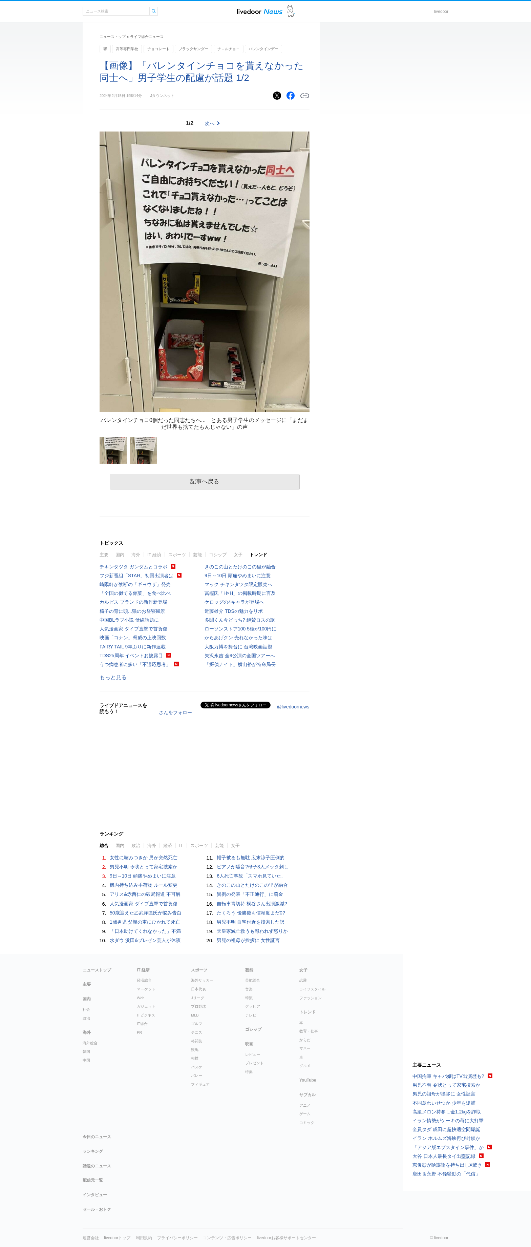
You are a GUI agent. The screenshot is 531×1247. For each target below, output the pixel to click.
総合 (104, 845)
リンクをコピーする (305, 96)
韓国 (86, 1051)
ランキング (93, 1151)
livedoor (441, 11)
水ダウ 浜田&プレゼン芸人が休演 (145, 940)
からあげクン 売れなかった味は (238, 637)
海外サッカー (202, 980)
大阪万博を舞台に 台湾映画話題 (238, 646)
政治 (135, 845)
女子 (238, 554)
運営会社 (91, 1237)
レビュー (252, 1054)
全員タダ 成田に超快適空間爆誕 (446, 1129)
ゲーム (305, 1114)
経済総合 (144, 980)
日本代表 (198, 989)
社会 (86, 1009)
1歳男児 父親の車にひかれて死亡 (145, 922)
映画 (249, 1044)
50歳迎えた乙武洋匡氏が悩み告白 (146, 913)
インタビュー (95, 1194)
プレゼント (254, 1063)
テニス (196, 1032)
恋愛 (303, 980)
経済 (167, 845)
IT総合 (142, 1024)
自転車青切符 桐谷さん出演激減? (252, 903)
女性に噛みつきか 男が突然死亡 (143, 857)
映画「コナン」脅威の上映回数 (133, 637)
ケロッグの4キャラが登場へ (234, 602)
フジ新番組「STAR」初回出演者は (136, 575)
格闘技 (196, 1041)
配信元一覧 (93, 1180)
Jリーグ (197, 998)
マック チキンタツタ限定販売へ (238, 584)
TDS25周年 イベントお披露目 (131, 655)
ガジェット (146, 1006)
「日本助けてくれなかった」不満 (145, 931)
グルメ (305, 1066)
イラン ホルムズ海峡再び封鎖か (446, 1138)
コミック (306, 1123)
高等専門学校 (127, 49)
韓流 (249, 998)
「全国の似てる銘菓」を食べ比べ (135, 593)
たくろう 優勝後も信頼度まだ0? (251, 913)
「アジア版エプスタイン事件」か (448, 1147)
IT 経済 (154, 554)
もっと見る (113, 677)
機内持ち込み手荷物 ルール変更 (143, 885)
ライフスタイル (312, 989)
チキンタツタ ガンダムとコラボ (133, 566)
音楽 (249, 989)
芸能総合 (252, 980)
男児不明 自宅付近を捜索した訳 (250, 922)
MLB (195, 1015)
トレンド (258, 554)
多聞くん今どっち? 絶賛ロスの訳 (240, 620)
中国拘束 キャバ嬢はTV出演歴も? (448, 1076)
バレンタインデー (263, 49)
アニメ (305, 1105)
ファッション (310, 998)
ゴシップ (218, 554)
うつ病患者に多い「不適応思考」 (135, 664)
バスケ (196, 1067)
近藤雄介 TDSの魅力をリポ (234, 611)
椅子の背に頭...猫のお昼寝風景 (132, 611)
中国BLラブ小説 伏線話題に (129, 620)
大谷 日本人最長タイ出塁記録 (443, 1156)
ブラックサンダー (193, 49)
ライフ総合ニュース (147, 37)
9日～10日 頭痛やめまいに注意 (238, 575)
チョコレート (158, 49)
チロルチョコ (228, 49)
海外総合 (90, 1043)
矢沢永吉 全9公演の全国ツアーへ (240, 655)
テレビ (250, 1015)
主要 (104, 554)
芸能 (197, 554)
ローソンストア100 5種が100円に (240, 628)
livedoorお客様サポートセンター (286, 1237)
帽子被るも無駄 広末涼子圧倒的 (250, 857)
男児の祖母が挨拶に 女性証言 (248, 940)
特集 (249, 1072)
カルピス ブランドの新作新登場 (133, 602)
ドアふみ (291, 11)
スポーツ (177, 554)
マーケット (146, 989)
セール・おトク (97, 1209)
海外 (135, 554)
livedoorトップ (117, 1237)
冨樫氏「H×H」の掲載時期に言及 (240, 593)
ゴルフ (196, 1024)
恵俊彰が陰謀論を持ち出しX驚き (447, 1165)
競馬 (194, 1050)
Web (140, 998)
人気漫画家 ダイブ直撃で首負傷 (133, 628)
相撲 (194, 1058)
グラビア (252, 1006)
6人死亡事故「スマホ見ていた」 (251, 876)
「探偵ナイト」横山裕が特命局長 (240, 664)
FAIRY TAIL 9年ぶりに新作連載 (133, 646)
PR (139, 1032)
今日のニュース (97, 1136)
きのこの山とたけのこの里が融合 (240, 566)
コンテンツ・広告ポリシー (227, 1237)
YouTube (307, 1080)
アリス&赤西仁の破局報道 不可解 (145, 894)
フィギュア (200, 1084)
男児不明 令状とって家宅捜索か (143, 866)
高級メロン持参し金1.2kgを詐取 (446, 1111)
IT (181, 845)
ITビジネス (146, 1015)
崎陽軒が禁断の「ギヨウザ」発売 (135, 584)
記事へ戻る (204, 481)
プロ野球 (198, 1006)
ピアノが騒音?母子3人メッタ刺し (253, 866)
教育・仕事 (308, 1031)
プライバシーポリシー (177, 1237)
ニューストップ (113, 37)
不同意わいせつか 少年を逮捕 (443, 1103)
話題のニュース (97, 1166)
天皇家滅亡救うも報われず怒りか (252, 931)
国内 (119, 554)
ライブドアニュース (259, 11)
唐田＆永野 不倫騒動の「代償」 (446, 1173)
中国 (86, 1060)
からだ (305, 1040)
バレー (196, 1075)
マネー (305, 1048)
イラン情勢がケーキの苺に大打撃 (448, 1120)
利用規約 (144, 1237)
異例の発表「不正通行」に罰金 (250, 894)
